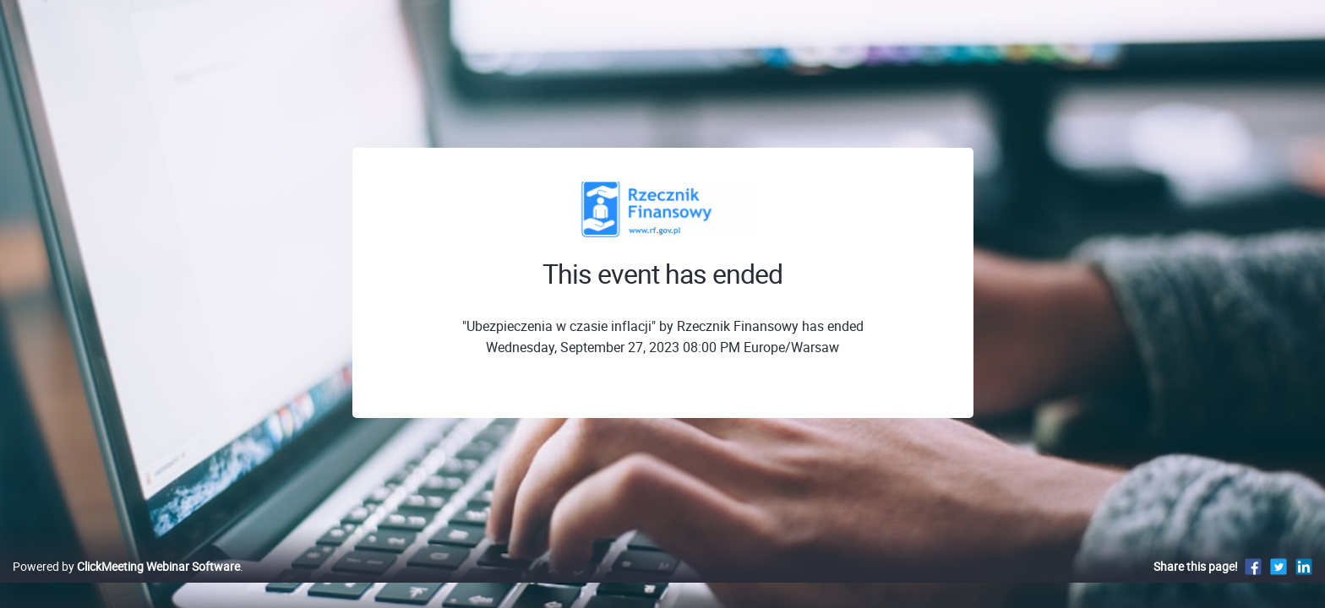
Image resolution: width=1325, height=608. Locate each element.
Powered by (126, 584)
